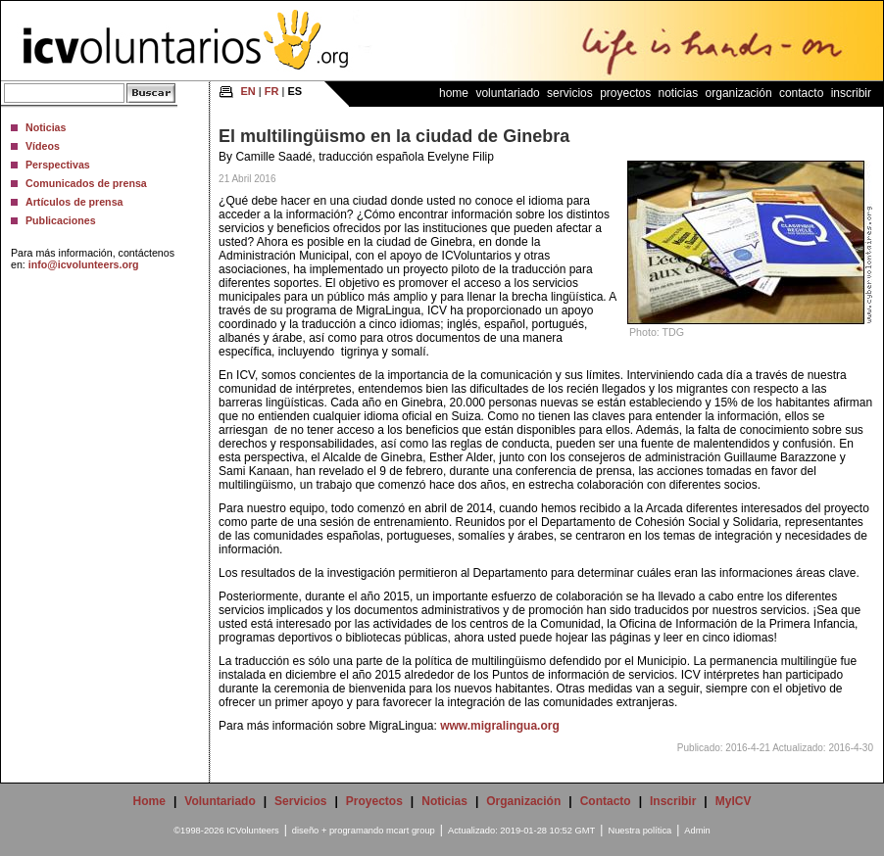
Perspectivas (57, 164)
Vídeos (42, 146)
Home (453, 93)
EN (248, 91)
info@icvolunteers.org (83, 264)
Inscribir (851, 93)
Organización (739, 93)
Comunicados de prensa (86, 183)
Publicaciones (60, 220)
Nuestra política (639, 830)
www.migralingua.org (500, 726)
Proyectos (625, 93)
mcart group (410, 830)
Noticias (45, 127)
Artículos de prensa (74, 202)
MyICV (733, 801)
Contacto (801, 93)
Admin (697, 830)
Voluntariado (507, 93)
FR (272, 91)
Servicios (570, 93)
